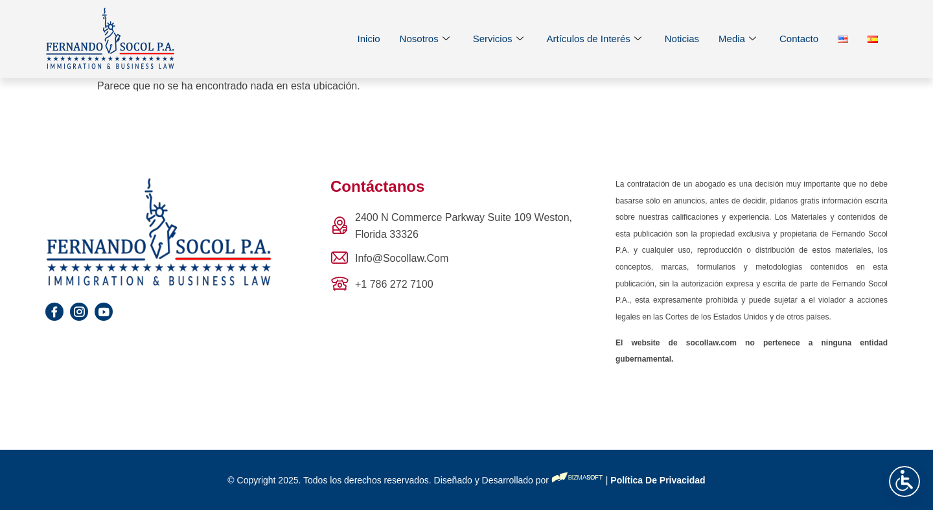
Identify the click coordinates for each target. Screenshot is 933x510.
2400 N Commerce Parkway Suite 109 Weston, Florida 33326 (463, 226)
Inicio (369, 38)
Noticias (682, 38)
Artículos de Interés (594, 39)
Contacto (798, 38)
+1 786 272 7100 (394, 284)
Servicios (498, 39)
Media (737, 39)
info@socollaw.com (401, 258)
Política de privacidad (656, 480)
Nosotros (425, 39)
